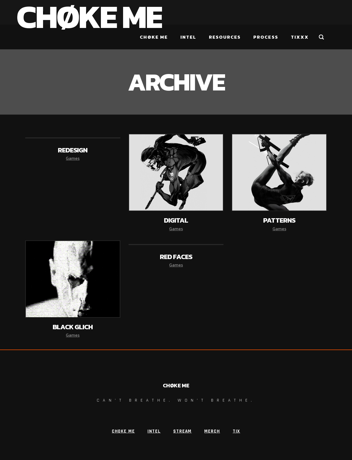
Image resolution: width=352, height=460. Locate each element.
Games (73, 158)
